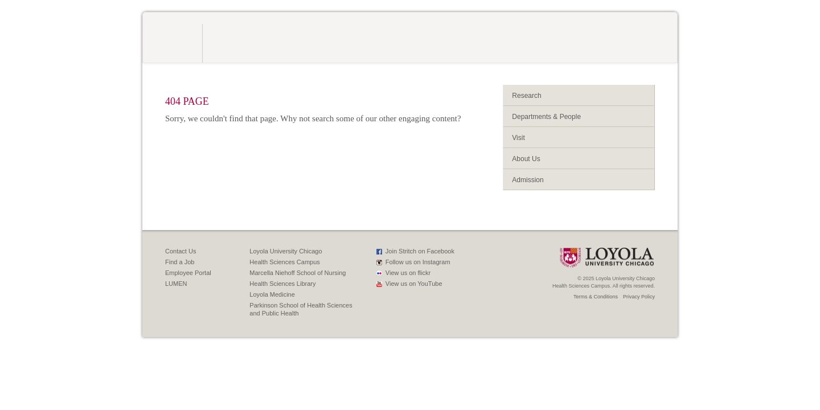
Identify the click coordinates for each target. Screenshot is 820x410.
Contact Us (180, 251)
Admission (527, 180)
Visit (518, 138)
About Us (526, 159)
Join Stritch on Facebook (420, 251)
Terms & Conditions (595, 297)
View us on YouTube (414, 283)
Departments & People (546, 117)
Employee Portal (188, 272)
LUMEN (176, 283)
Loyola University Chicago (285, 251)
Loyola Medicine (272, 294)
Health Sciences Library (282, 283)
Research (526, 96)
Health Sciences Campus (284, 262)
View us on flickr (408, 272)
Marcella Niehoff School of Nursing (297, 272)
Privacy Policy (639, 297)
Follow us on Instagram (418, 262)
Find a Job (179, 262)
